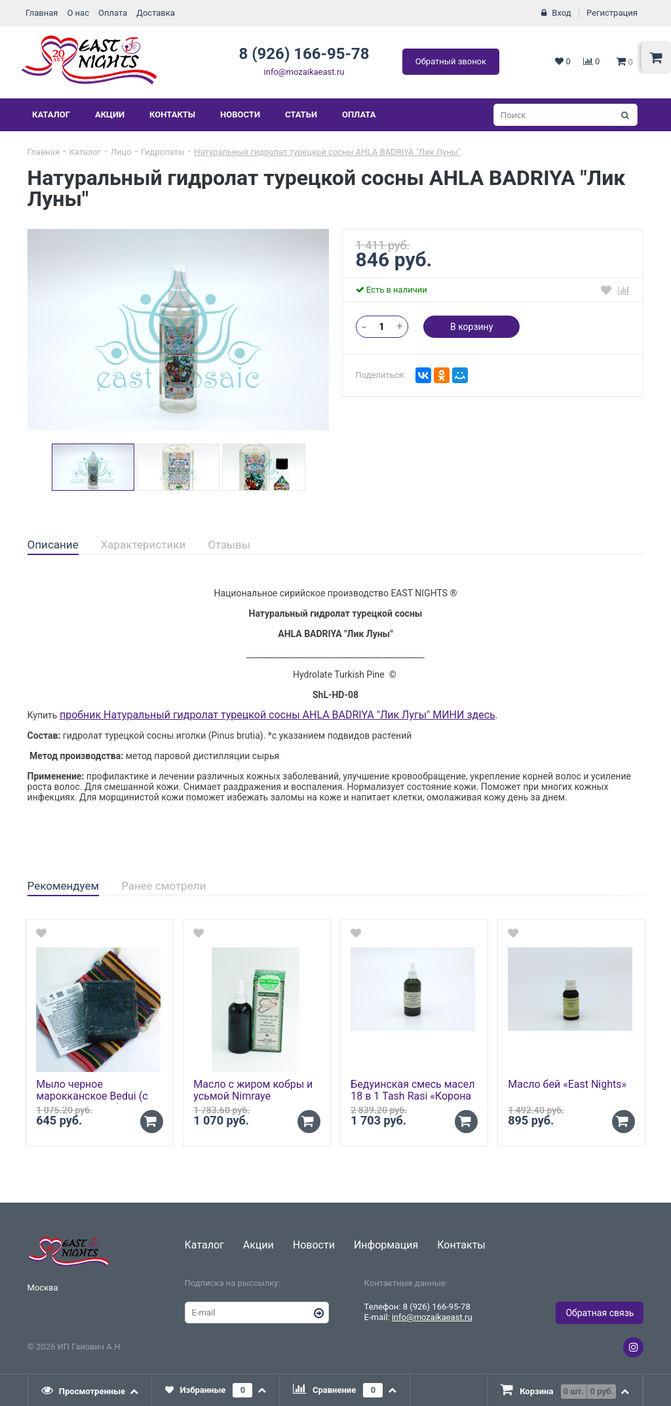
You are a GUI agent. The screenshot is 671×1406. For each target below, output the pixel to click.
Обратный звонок (450, 61)
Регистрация (612, 13)
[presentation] (90, 1390)
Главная (42, 13)
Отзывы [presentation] (229, 544)
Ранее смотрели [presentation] (163, 885)
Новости (240, 114)
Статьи (301, 114)
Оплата (112, 13)
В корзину (471, 326)
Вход (561, 13)
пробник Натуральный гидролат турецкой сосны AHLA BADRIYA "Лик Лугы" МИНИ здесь (277, 715)
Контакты (172, 114)
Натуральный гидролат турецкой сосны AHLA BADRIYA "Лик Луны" (327, 152)
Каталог (51, 114)
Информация (386, 1245)
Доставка (155, 13)
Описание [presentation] (53, 544)
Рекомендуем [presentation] (64, 885)
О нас (78, 13)
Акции (110, 114)
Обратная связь (600, 1313)
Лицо (121, 152)
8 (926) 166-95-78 (304, 54)
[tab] (53, 545)
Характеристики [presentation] (143, 544)
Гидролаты (163, 152)
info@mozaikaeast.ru (304, 72)
